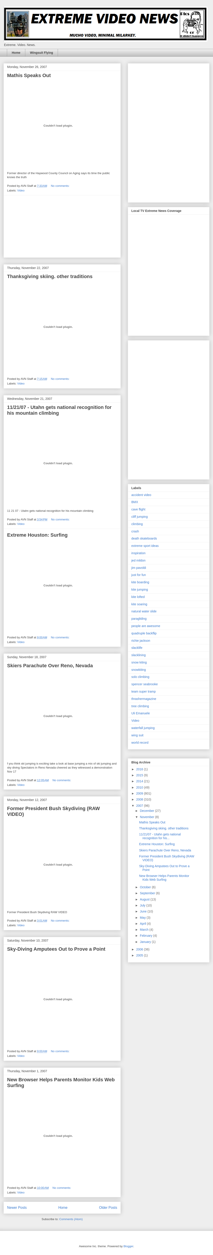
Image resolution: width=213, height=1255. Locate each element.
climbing (137, 524)
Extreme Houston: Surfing (37, 535)
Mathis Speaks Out (29, 75)
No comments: (60, 185)
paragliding (139, 618)
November (147, 817)
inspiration (138, 553)
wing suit (137, 735)
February (146, 935)
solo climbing (140, 677)
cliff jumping (139, 516)
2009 (140, 793)
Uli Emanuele (140, 713)
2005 (140, 955)
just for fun (138, 575)
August (145, 899)
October (146, 887)
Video (21, 190)
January (146, 942)
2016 (140, 769)
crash (135, 531)
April (143, 923)
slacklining (138, 655)
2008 (140, 799)
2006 (140, 949)
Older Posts (108, 1207)
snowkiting (138, 669)
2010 (140, 787)
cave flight (138, 509)
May (143, 917)
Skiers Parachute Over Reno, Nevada (50, 665)
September (148, 893)
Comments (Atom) (71, 1219)
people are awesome (145, 626)
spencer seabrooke (144, 684)
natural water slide (144, 611)
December (147, 811)
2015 (140, 775)
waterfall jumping (143, 728)
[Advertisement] (62, 226)
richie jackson (140, 640)
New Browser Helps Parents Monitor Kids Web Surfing (164, 877)
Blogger (128, 1246)
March (144, 929)
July (143, 905)
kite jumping (139, 589)
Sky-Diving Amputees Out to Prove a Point (56, 949)
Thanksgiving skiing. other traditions (50, 276)
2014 (140, 781)
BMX (134, 502)
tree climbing (140, 706)
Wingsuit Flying (41, 52)
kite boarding (140, 582)
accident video (141, 495)
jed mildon (138, 560)
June (143, 911)
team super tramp (143, 691)
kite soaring (139, 604)
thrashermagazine (143, 699)
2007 (140, 805)
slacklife (136, 647)
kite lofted (138, 597)
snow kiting (139, 662)
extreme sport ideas (145, 546)
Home (16, 52)
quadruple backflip (144, 633)
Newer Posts (17, 1207)
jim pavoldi (138, 568)
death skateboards (144, 538)
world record (139, 742)
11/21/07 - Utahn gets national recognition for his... (160, 836)
